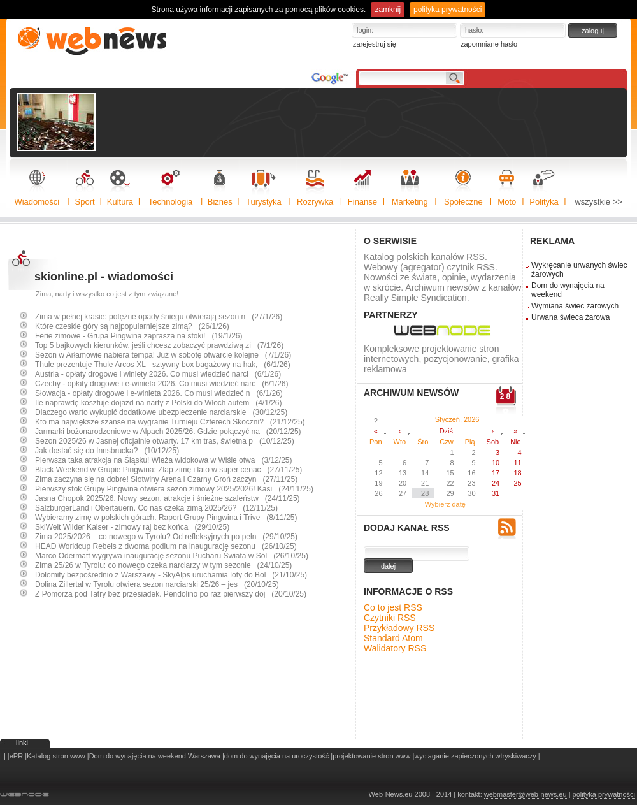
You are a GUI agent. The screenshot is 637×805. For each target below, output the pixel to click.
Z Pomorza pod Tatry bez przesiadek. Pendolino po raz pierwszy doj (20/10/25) (170, 594)
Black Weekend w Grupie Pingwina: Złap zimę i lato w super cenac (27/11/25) (168, 469)
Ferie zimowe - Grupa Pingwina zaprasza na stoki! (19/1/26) (138, 335)
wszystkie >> (598, 202)
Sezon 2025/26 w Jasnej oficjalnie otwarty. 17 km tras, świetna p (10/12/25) (164, 441)
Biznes (220, 202)
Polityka (544, 202)
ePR (16, 756)
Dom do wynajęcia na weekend (568, 290)
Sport (85, 202)
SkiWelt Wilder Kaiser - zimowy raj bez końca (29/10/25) (132, 527)
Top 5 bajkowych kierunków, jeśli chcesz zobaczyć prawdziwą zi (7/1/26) (159, 345)
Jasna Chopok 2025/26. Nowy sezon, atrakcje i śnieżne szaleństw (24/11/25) (167, 498)
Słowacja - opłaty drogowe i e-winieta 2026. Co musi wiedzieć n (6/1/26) (159, 393)
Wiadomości (36, 202)
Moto (506, 202)
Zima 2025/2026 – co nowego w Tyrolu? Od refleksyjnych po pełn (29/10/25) (166, 536)
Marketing (410, 202)
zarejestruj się (374, 44)
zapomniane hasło (489, 44)
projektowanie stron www (371, 756)
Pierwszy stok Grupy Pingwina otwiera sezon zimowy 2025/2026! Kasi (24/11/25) (174, 488)
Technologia (170, 202)
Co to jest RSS (393, 607)
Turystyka (264, 202)
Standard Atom (393, 638)
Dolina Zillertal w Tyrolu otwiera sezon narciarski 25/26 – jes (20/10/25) (157, 584)
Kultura (120, 202)
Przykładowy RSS (399, 628)
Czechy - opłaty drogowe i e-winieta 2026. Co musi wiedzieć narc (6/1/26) (162, 383)
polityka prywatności (447, 9)
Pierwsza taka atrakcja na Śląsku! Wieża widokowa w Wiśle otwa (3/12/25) (163, 460)
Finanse (362, 202)
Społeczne (463, 202)
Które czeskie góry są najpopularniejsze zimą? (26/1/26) (132, 326)
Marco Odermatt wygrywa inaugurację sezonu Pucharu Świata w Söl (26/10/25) (171, 555)
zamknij (388, 9)
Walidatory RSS (395, 648)
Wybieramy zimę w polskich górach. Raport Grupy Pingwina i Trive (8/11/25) (166, 517)
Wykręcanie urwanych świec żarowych (579, 270)
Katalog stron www (56, 756)
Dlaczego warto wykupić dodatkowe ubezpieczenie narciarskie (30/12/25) (161, 412)
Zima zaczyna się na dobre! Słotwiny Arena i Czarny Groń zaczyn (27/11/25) (166, 479)
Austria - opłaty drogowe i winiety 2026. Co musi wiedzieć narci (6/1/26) (158, 374)
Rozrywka (315, 202)
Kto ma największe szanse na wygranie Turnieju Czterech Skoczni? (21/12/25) (170, 421)
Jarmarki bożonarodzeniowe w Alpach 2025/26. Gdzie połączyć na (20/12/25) (168, 431)
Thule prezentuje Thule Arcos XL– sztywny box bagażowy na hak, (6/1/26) (162, 364)
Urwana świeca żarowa (570, 317)
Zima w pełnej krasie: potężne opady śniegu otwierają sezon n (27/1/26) (158, 316)
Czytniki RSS (390, 618)
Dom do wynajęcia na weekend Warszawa (154, 756)
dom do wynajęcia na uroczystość (276, 756)
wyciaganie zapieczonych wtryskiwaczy (475, 756)
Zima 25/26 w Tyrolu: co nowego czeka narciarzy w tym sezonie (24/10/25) (163, 565)
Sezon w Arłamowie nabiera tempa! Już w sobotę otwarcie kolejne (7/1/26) (163, 355)
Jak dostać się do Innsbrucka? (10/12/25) (107, 450)
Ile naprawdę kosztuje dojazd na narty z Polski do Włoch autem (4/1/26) (158, 402)
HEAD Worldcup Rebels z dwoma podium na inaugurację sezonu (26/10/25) (166, 546)
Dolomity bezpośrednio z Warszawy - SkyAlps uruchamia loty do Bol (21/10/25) (171, 574)
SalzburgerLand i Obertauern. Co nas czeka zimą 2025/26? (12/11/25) (156, 508)
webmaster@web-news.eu (525, 794)
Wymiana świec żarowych (575, 305)
